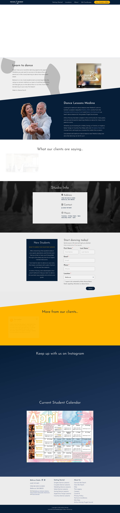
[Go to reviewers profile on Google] (12, 320)
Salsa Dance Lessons (61, 489)
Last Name (84, 248)
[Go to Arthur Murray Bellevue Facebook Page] (42, 480)
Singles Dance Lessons (61, 482)
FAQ (75, 487)
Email (66, 256)
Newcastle (40, 492)
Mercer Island (33, 492)
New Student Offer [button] (102, 2)
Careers (76, 491)
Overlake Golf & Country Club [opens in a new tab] (73, 112)
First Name (68, 248)
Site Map (77, 500)
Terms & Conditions (80, 498)
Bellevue (36, 491)
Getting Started (57, 2)
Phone (66, 265)
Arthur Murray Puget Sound (83, 502)
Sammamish (36, 494)
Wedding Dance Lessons (62, 487)
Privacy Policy (78, 496)
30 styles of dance (97, 128)
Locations (68, 2)
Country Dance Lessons (62, 496)
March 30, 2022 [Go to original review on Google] (18, 321)
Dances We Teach (80, 482)
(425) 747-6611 (67, 207)
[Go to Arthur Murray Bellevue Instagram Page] (44, 480)
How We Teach (79, 485)
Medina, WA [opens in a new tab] (85, 110)
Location (67, 273)
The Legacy (78, 489)
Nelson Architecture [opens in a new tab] (92, 112)
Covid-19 (77, 493)
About (76, 2)
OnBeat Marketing (67, 509)
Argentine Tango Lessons (62, 493)
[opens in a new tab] (60, 439)
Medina (47, 491)
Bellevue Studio (35, 480)
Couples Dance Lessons (62, 485)
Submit (90, 288)
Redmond (46, 492)
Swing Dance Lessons (61, 491)
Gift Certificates (86, 2)
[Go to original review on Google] (38, 320)
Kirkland (42, 491)
